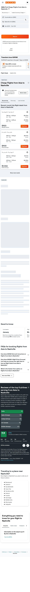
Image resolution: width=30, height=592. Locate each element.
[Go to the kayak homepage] (10, 2)
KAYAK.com (4, 552)
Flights (10, 552)
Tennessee (23, 552)
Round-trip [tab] (5, 100)
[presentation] (9, 9)
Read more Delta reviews (7, 460)
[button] (2, 2)
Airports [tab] (5, 525)
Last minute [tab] (21, 100)
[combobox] (5, 12)
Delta (10, 433)
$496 (3, 7)
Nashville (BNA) (8, 537)
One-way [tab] (13, 100)
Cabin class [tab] (13, 525)
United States (16, 552)
